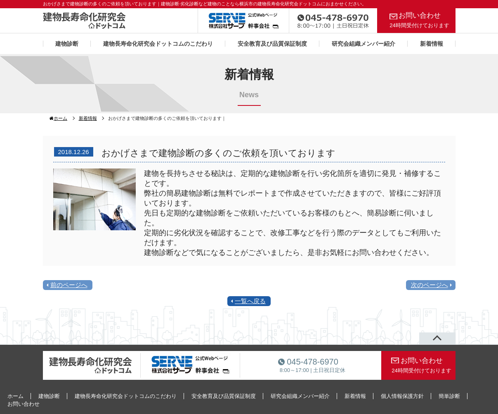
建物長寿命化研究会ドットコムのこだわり (158, 43)
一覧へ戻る (250, 300)
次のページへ (429, 284)
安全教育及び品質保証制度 (272, 43)
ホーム (58, 118)
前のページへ (68, 284)
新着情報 (431, 43)
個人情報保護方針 (402, 396)
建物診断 (66, 43)
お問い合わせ (420, 20)
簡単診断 (449, 396)
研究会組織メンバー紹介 (363, 43)
